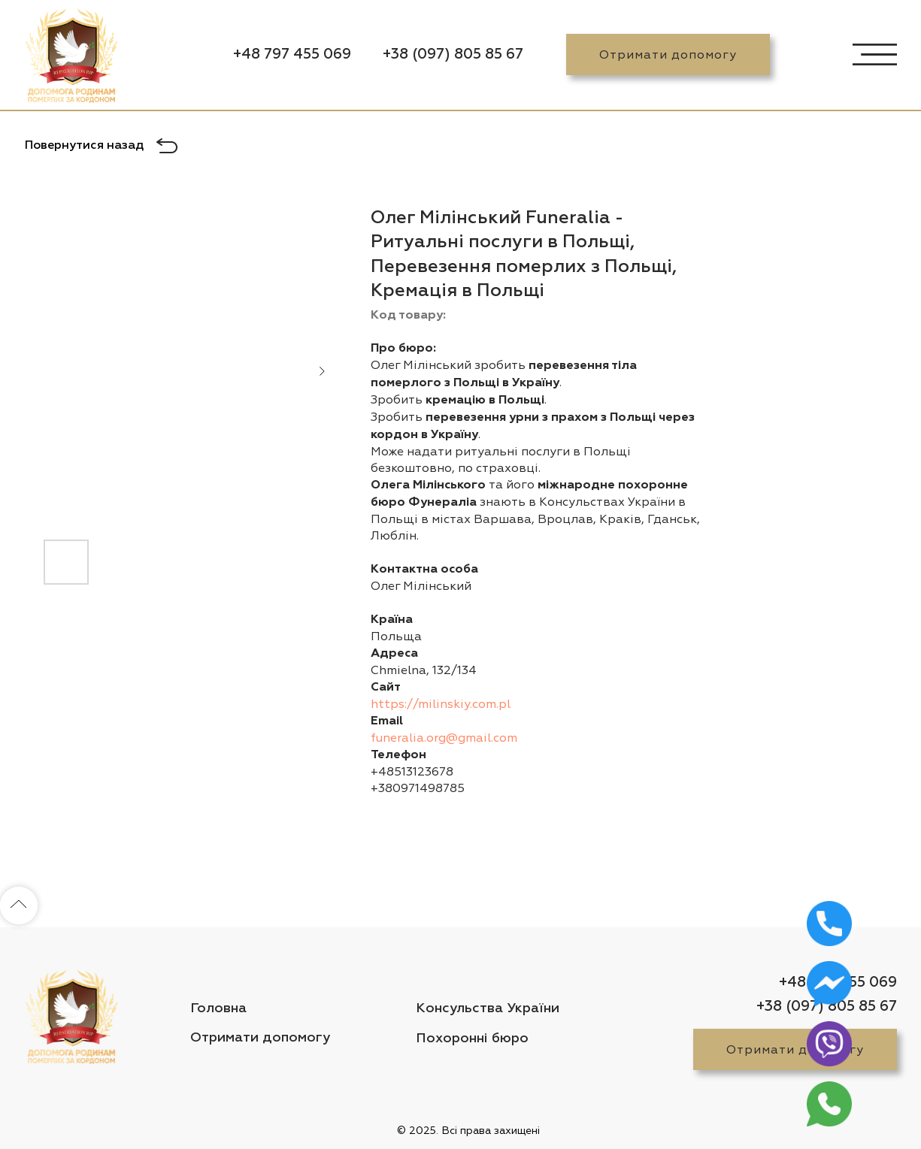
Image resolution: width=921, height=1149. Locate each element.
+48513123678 (412, 771)
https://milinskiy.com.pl (440, 704)
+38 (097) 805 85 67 (453, 54)
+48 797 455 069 (292, 54)
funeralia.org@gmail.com (444, 737)
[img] (71, 58)
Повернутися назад (84, 146)
